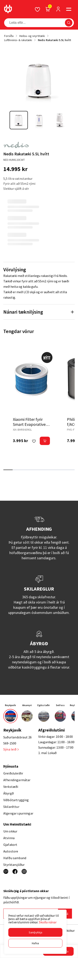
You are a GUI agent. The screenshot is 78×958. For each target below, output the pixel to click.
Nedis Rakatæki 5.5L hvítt (54, 40)
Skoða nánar (48, 922)
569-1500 (9, 743)
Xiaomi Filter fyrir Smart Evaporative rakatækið (29, 424)
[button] (35, 932)
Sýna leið (11, 749)
